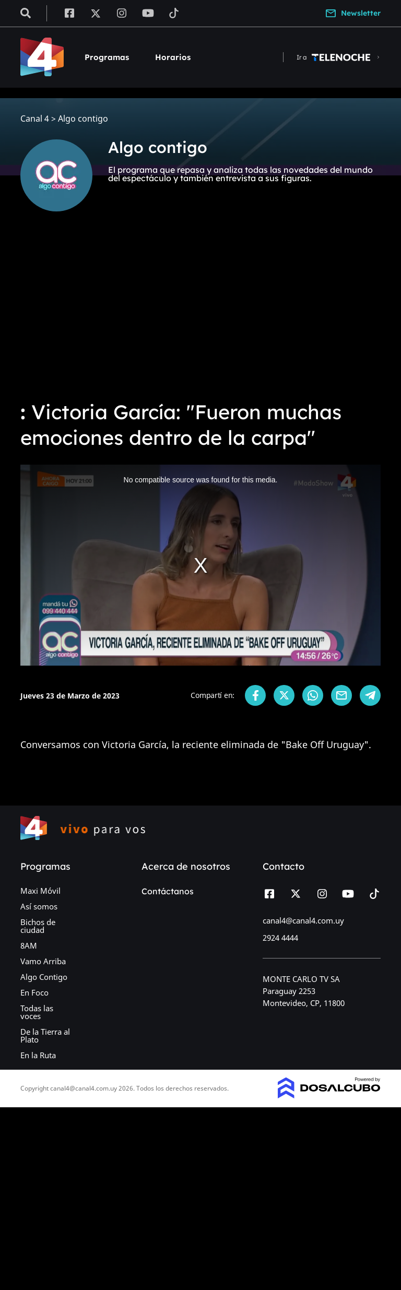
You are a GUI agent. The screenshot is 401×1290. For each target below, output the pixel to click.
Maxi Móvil (40, 890)
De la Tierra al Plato (45, 1035)
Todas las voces (36, 1012)
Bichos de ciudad (37, 926)
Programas (107, 57)
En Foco (34, 992)
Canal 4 (34, 119)
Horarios (173, 57)
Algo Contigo (43, 977)
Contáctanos (167, 891)
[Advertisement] (200, 313)
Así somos (38, 906)
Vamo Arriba (43, 961)
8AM (28, 945)
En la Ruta (38, 1055)
